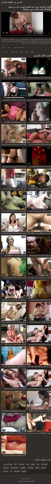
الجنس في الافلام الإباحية (10, 2)
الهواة (31, 51)
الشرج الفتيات (13, 51)
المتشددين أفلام (23, 51)
